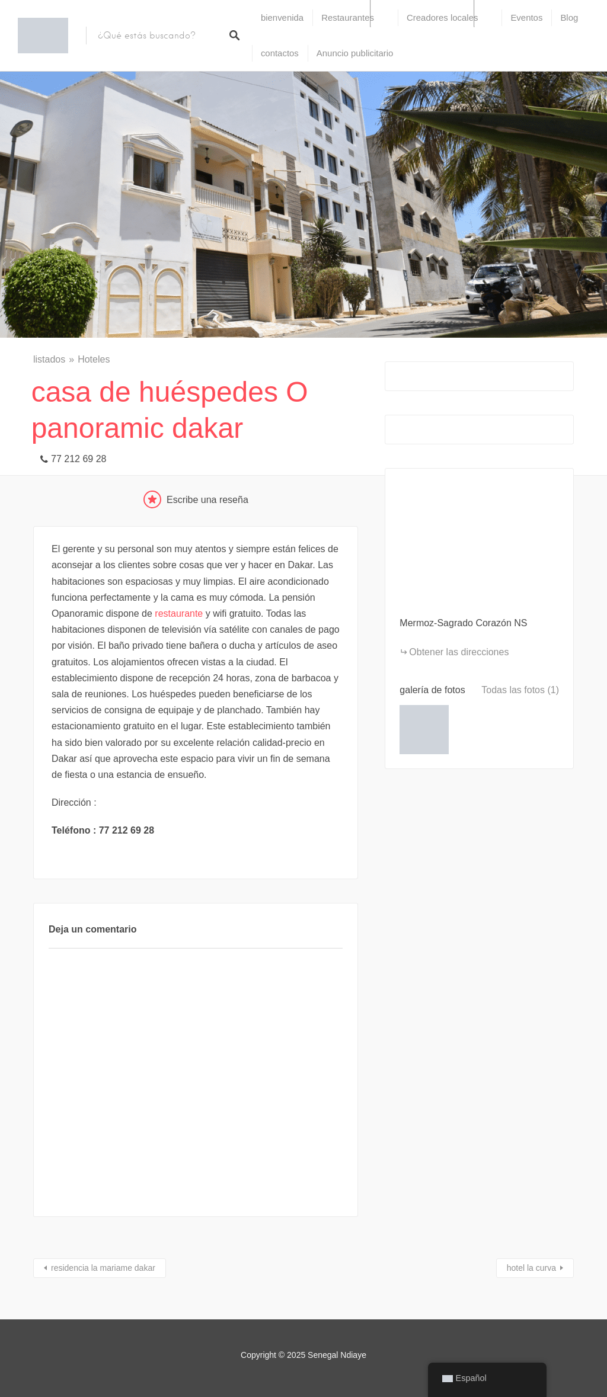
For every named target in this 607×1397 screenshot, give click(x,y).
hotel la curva (531, 1268)
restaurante (179, 613)
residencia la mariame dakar (103, 1268)
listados (49, 359)
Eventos (526, 17)
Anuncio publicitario (355, 53)
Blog (569, 17)
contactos (280, 53)
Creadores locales (442, 17)
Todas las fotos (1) (520, 690)
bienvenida (282, 17)
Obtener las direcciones (459, 652)
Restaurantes (347, 17)
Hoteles (94, 359)
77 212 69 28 (78, 459)
